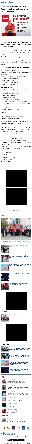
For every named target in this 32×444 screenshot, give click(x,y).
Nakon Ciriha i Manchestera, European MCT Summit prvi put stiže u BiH (19, 274)
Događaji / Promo (14, 379)
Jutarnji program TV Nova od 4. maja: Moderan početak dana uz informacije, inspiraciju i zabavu (20, 256)
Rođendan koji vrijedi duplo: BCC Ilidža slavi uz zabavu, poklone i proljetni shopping (20, 265)
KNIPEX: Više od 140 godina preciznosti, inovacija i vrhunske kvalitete (18, 284)
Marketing (27, 433)
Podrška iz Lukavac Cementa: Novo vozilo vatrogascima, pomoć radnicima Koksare (16, 242)
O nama (18, 433)
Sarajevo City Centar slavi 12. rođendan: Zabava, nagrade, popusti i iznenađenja (18, 246)
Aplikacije (27, 434)
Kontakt (26, 436)
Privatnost (19, 436)
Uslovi (18, 434)
